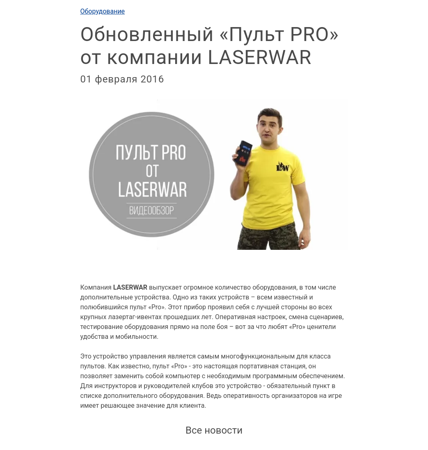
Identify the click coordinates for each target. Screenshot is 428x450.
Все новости (214, 430)
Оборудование (102, 11)
